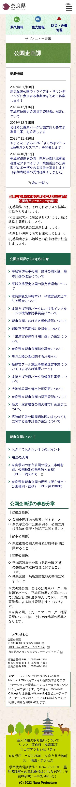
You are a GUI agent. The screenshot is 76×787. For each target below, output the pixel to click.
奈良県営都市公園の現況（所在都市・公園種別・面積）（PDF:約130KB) (39, 484)
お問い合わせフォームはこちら (29, 647)
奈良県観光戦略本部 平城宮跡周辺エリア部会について (39, 298)
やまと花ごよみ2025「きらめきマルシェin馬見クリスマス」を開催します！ (38, 145)
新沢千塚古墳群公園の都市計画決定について (39, 407)
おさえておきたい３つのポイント (36, 449)
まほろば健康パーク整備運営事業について (39, 379)
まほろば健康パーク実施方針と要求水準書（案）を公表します (37, 129)
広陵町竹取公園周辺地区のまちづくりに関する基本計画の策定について (39, 419)
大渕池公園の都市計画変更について (38, 389)
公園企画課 (14, 639)
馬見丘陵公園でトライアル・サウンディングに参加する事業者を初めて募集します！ (37, 96)
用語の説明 (20, 457)
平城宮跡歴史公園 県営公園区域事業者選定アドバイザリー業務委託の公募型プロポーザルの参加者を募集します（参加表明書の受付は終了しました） (37, 165)
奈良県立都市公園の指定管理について (39, 396)
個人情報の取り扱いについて (38, 740)
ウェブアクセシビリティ (38, 749)
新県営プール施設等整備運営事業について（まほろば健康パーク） (39, 367)
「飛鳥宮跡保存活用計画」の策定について (39, 339)
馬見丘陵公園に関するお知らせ (34, 356)
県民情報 (16, 27)
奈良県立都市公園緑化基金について (38, 348)
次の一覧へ (40, 183)
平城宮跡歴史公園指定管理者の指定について (37, 114)
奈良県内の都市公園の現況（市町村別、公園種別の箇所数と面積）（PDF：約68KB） (38, 469)
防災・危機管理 (59, 28)
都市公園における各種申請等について (39, 320)
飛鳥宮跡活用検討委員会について (36, 328)
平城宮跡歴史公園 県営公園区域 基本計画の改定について (39, 274)
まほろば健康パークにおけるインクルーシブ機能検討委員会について (39, 311)
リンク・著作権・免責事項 (38, 744)
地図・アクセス (42, 760)
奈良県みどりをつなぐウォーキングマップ (36, 651)
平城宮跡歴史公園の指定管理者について (39, 286)
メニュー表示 (69, 7)
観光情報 (38, 27)
